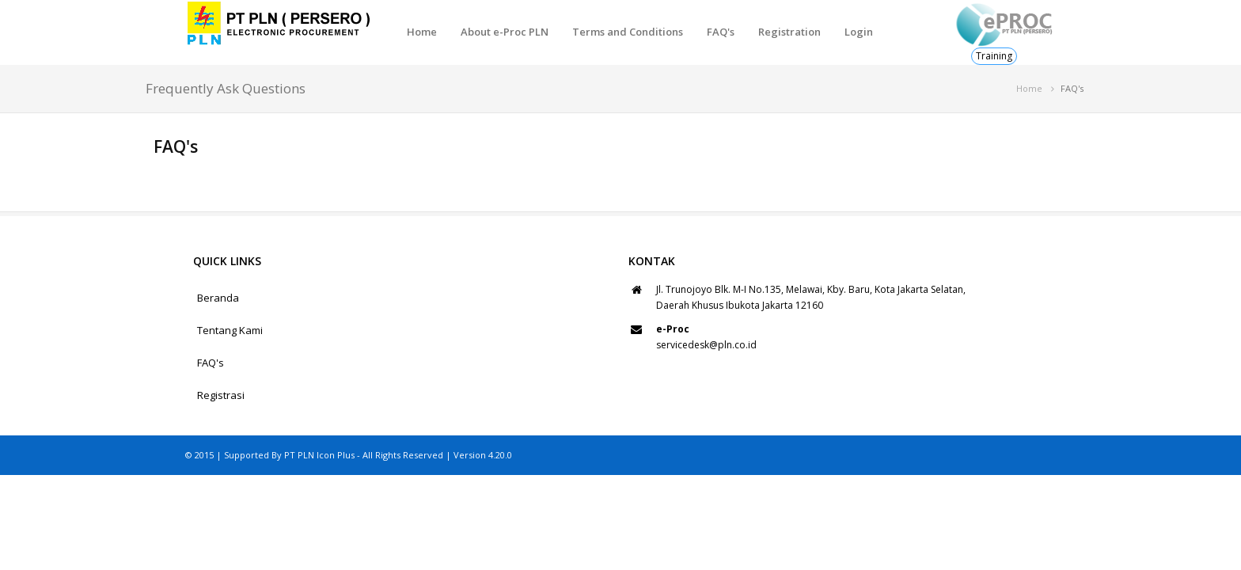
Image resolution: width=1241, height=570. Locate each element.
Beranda (218, 298)
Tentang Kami (230, 330)
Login (858, 32)
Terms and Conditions (627, 32)
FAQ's (720, 32)
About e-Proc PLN (504, 32)
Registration (789, 32)
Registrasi (221, 395)
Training (994, 56)
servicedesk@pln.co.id (706, 345)
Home (422, 32)
